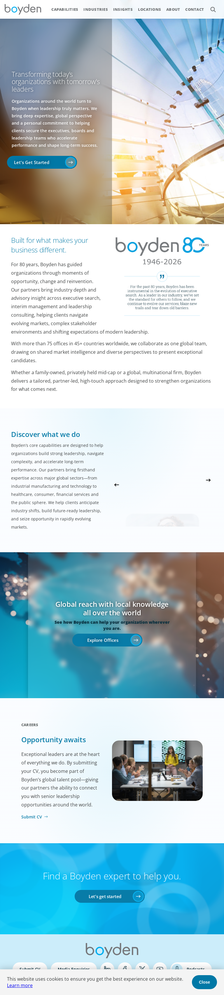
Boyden (23, 9)
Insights (123, 9)
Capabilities (64, 9)
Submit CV (31, 817)
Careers (29, 724)
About (173, 9)
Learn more (20, 985)
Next (208, 480)
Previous (116, 484)
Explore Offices (102, 640)
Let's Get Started (31, 162)
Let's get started (105, 896)
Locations (149, 9)
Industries (95, 9)
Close (204, 982)
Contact (194, 9)
